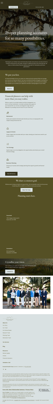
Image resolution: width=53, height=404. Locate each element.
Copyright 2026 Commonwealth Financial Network (24, 400)
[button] (13, 7)
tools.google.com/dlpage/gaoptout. (18, 397)
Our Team (5, 328)
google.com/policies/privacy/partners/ (10, 396)
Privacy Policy (29, 389)
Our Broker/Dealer (7, 330)
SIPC (45, 379)
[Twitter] (3, 369)
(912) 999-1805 (40, 7)
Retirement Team (7, 337)
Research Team (6, 332)
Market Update (6, 353)
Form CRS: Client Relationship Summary (14, 389)
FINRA (42, 379)
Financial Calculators (7, 358)
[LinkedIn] (5, 369)
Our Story (5, 325)
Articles (4, 355)
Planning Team (6, 335)
